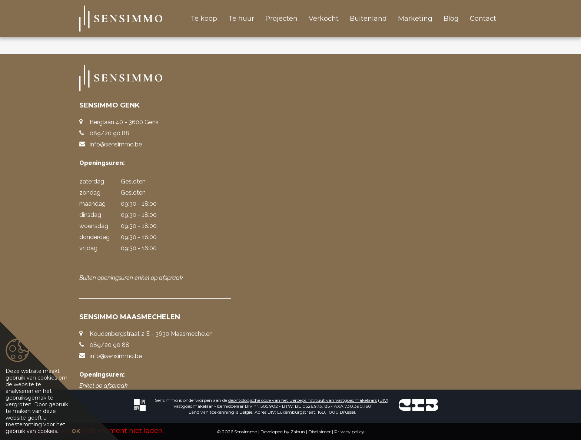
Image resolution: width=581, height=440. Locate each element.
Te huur (241, 18)
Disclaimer (319, 431)
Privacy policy (349, 431)
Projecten (281, 18)
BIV (383, 400)
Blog (451, 18)
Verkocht (324, 18)
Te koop (203, 18)
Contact (483, 18)
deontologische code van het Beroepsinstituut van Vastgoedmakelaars (302, 400)
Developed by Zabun (282, 431)
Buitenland (368, 18)
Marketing (415, 18)
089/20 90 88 (109, 133)
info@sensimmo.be (116, 144)
